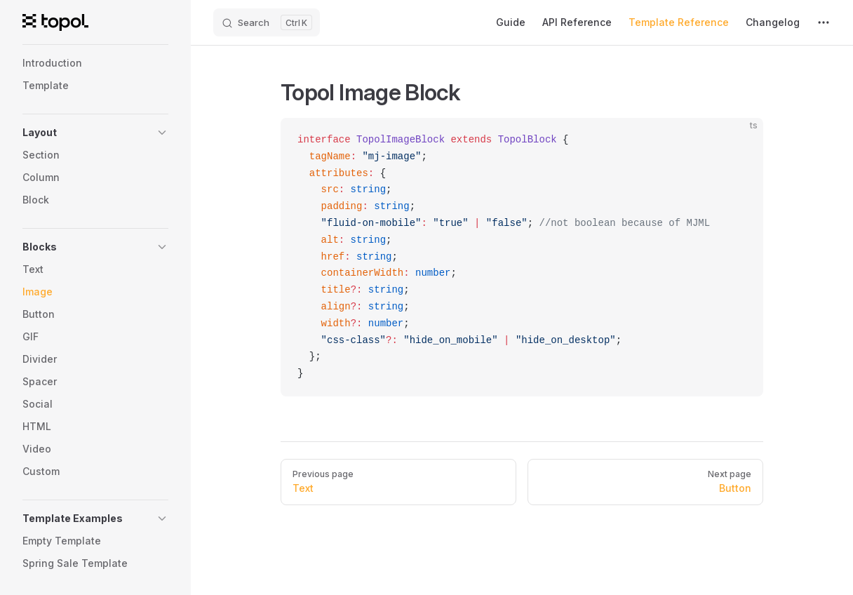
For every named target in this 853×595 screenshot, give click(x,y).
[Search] (266, 22)
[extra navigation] (823, 22)
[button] (95, 132)
